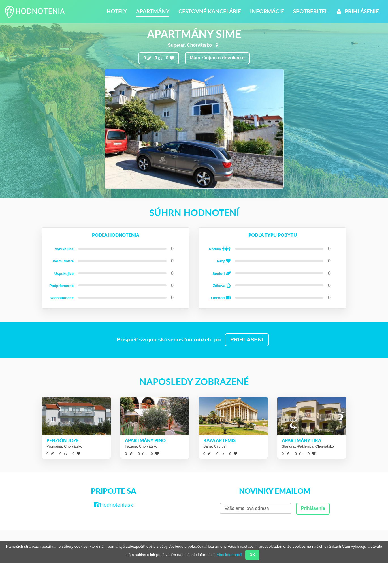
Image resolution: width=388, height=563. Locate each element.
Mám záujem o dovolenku (217, 57)
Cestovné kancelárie (209, 11)
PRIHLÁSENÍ (246, 339)
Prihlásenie (358, 11)
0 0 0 (158, 58)
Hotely (116, 11)
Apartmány (152, 11)
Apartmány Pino (145, 440)
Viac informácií (229, 554)
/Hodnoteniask (113, 505)
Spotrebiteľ (310, 11)
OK (252, 555)
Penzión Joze (62, 440)
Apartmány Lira (301, 440)
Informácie (267, 11)
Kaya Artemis (219, 440)
